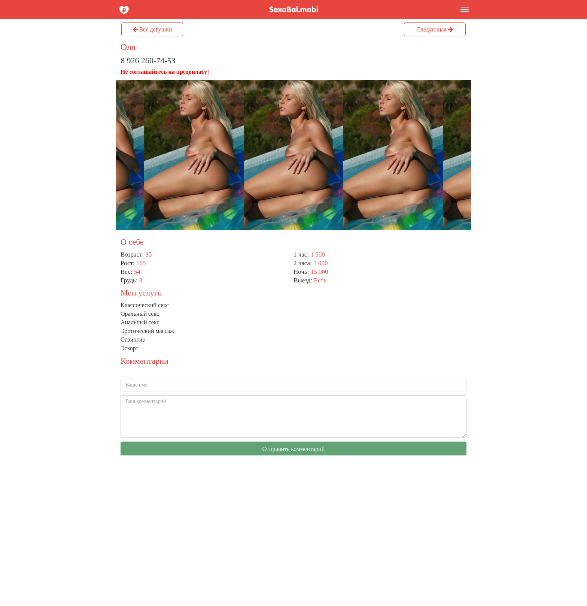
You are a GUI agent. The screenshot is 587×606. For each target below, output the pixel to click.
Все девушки (152, 29)
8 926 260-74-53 (148, 60)
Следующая (434, 29)
